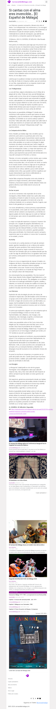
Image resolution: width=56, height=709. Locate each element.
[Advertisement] (28, 506)
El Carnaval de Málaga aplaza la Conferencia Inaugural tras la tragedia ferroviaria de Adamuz (27, 444)
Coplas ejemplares (13, 681)
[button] (28, 641)
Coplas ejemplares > (41, 493)
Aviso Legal (11, 691)
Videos (10, 687)
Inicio (8, 5)
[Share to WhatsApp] (41, 21)
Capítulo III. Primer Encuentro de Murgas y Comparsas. (23, 609)
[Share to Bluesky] (46, 21)
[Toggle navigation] (46, 1)
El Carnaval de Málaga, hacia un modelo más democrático (26, 545)
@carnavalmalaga (42, 703)
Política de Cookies (13, 694)
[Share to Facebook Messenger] (43, 21)
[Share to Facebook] (37, 21)
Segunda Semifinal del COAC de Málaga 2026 (23, 579)
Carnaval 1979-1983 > (41, 613)
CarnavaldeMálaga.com (22, 2)
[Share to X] (39, 21)
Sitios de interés (12, 684)
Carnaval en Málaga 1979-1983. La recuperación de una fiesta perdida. (27, 595)
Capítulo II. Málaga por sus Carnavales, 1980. (21, 604)
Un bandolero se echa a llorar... (18, 480)
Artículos (14, 5)
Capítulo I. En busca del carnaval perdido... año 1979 (22, 599)
